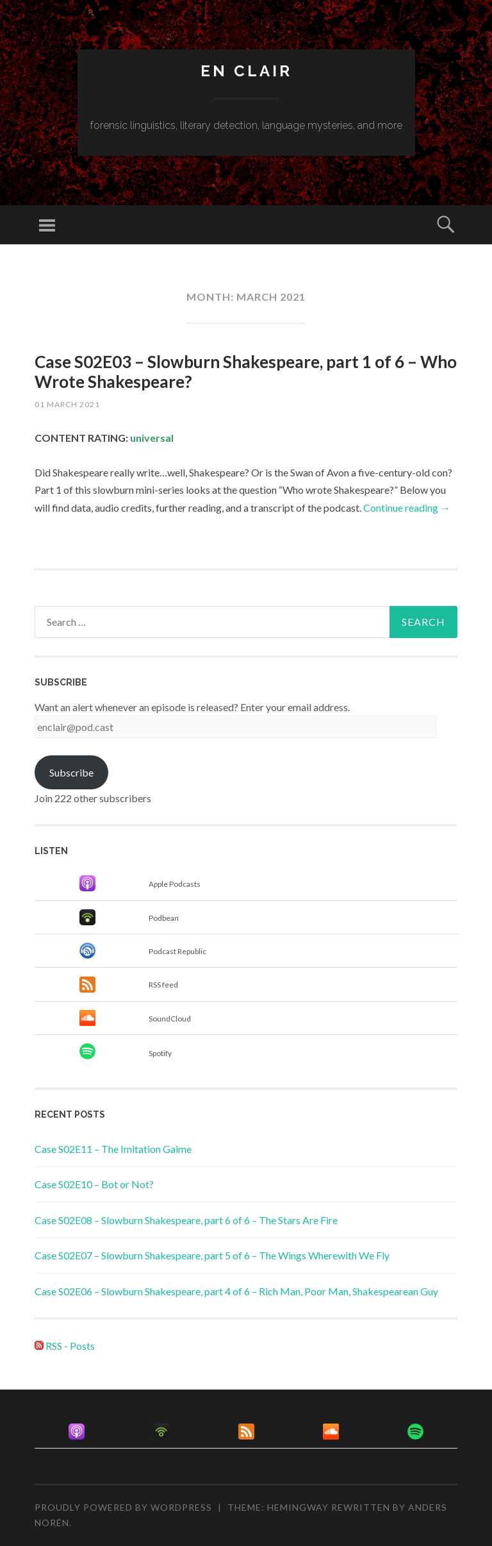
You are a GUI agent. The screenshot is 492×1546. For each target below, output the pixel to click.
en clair (246, 71)
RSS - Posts (65, 1346)
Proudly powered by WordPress (123, 1507)
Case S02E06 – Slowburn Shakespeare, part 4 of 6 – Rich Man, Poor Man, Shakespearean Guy (236, 1291)
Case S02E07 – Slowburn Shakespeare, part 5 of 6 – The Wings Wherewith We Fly (212, 1255)
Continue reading (406, 507)
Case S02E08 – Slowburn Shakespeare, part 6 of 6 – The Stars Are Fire (186, 1220)
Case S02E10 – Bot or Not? (94, 1184)
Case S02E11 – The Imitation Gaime (113, 1149)
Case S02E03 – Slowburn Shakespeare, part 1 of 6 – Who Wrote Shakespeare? (246, 371)
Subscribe (71, 772)
